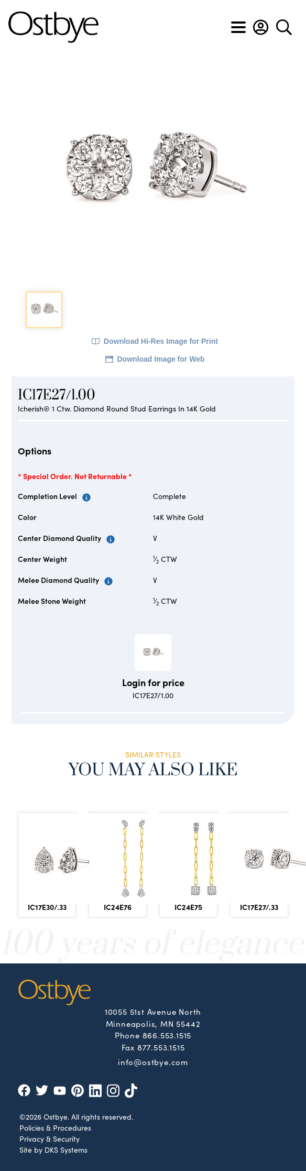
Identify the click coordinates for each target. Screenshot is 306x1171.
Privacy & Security (49, 1138)
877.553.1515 (161, 1047)
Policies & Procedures (55, 1127)
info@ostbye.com (153, 1061)
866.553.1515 (167, 1034)
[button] (260, 27)
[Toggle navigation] (238, 27)
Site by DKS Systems (53, 1149)
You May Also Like (153, 770)
